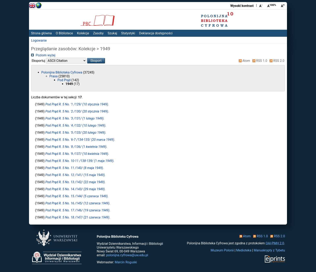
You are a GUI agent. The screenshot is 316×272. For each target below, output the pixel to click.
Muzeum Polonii (222, 250)
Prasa (53, 76)
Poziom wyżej (43, 55)
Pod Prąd (64, 80)
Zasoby (98, 33)
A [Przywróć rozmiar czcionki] (271, 5)
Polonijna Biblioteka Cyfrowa (62, 72)
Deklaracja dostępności (156, 33)
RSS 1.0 (259, 61)
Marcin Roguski (126, 262)
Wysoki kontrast (242, 6)
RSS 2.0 (276, 61)
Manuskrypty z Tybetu (269, 250)
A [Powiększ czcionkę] (283, 5)
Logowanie (39, 40)
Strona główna (41, 33)
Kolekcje (83, 33)
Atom (243, 61)
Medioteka (243, 250)
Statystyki (128, 33)
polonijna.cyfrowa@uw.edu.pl (127, 255)
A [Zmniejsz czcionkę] (260, 5)
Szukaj (112, 33)
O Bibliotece (64, 33)
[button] (96, 60)
